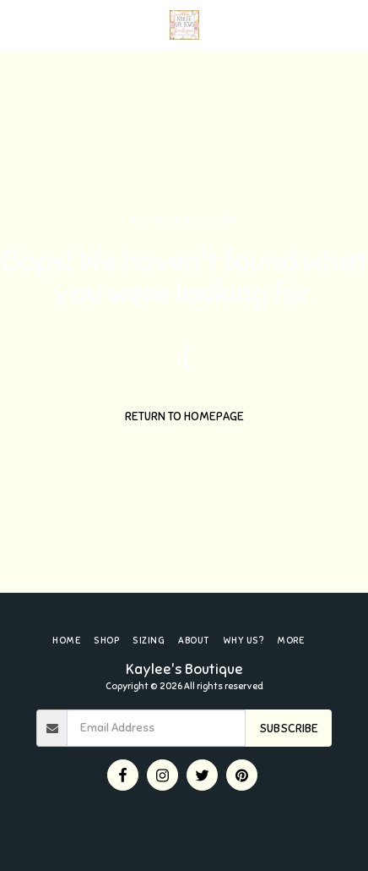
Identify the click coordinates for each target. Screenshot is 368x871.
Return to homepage (184, 416)
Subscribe (288, 728)
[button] (18, 24)
